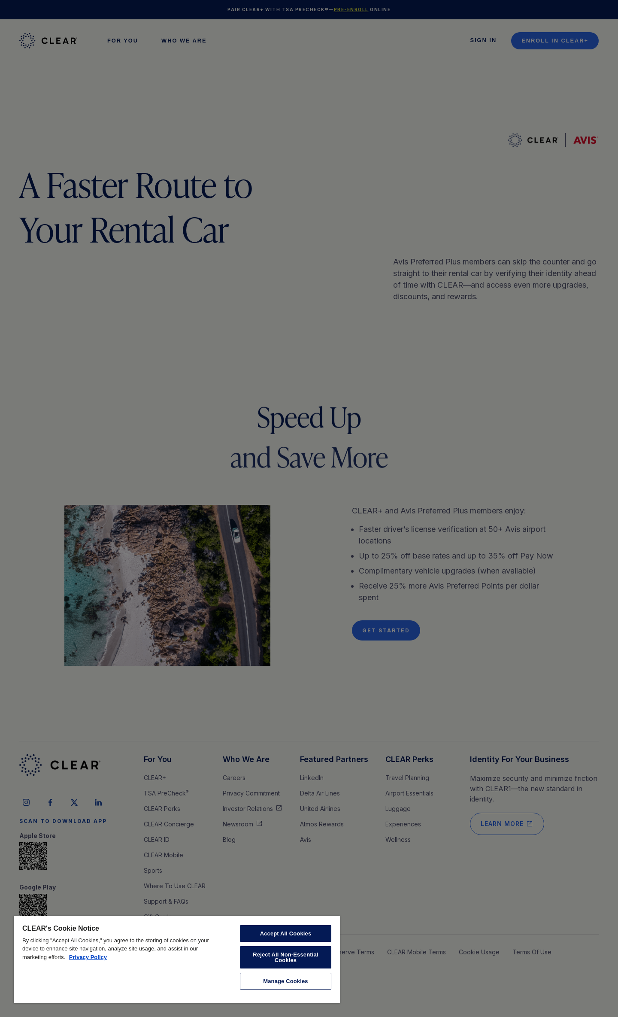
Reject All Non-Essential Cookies (285, 957)
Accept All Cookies (286, 933)
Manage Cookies (285, 981)
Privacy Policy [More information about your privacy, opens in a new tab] (88, 957)
